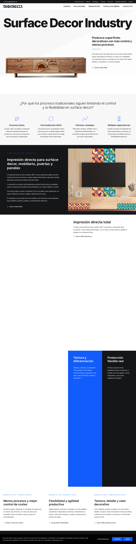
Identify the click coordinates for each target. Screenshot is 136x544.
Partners (103, 1)
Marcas (88, 1)
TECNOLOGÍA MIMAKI (111, 6)
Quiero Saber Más (99, 68)
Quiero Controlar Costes (13, 523)
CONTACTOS (128, 6)
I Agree (128, 539)
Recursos (110, 1)
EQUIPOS (67, 6)
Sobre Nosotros (79, 1)
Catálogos (96, 1)
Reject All (117, 539)
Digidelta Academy (121, 1)
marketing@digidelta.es (10, 1)
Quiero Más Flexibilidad (58, 523)
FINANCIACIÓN (94, 6)
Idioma (131, 1)
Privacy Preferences (103, 539)
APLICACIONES (79, 6)
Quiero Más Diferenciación (105, 523)
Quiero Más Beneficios (82, 236)
